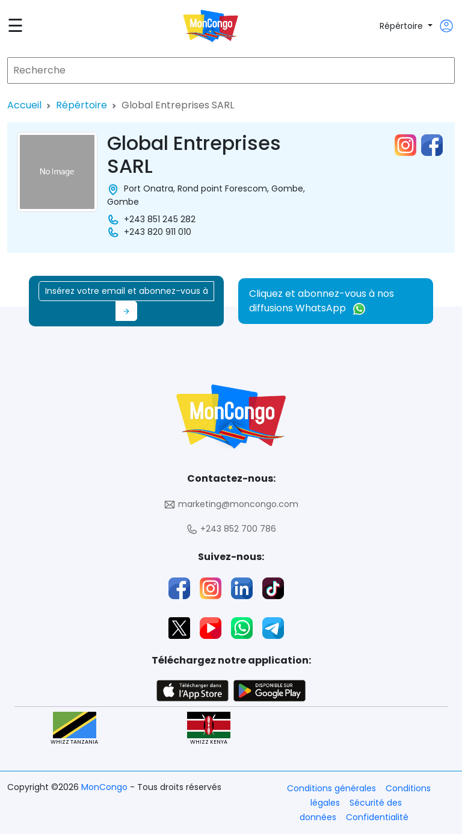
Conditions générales (331, 788)
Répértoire (402, 26)
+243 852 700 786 (231, 529)
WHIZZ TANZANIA (74, 729)
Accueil (24, 105)
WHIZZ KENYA (208, 729)
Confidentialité (377, 817)
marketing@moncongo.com (231, 504)
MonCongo (105, 787)
